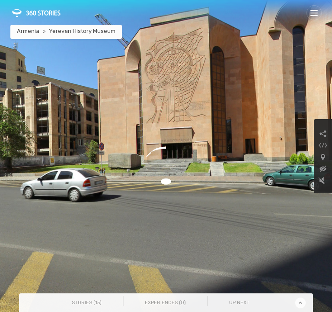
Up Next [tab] (239, 303)
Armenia (28, 31)
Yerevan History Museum (82, 31)
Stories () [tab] (87, 303)
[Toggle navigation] (314, 12)
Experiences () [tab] (165, 303)
